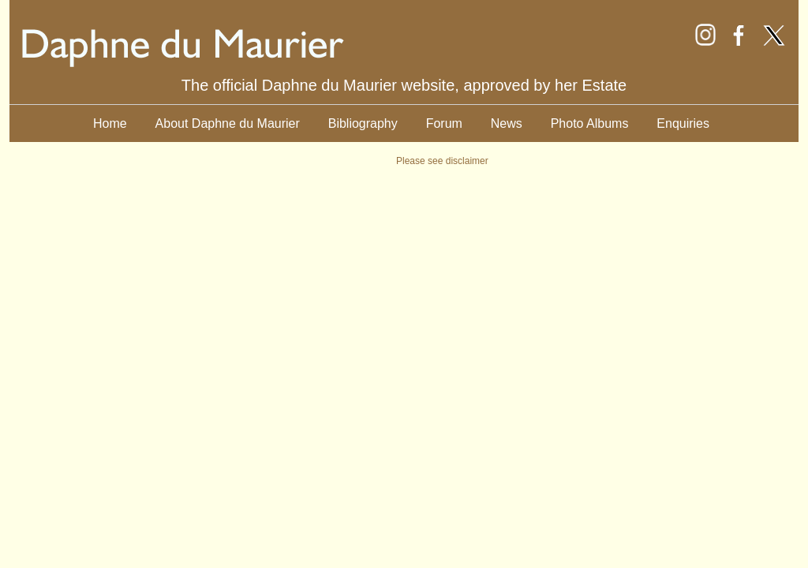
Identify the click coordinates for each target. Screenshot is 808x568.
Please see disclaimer (442, 160)
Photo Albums (590, 123)
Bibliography (363, 123)
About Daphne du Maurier (227, 123)
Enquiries (682, 123)
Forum (444, 123)
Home (110, 123)
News (506, 123)
